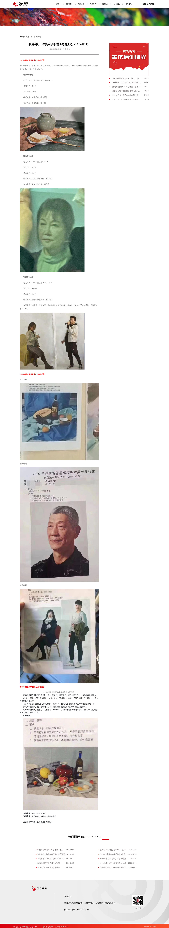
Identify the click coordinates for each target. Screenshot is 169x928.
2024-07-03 (147, 86)
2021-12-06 (132, 858)
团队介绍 (81, 4)
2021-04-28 (147, 99)
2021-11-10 (70, 863)
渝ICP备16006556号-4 (61, 927)
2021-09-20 (132, 867)
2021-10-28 (70, 867)
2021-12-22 (70, 854)
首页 (57, 4)
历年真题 (25, 37)
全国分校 (105, 4)
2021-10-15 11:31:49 (55, 49)
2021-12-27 (132, 850)
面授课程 (69, 4)
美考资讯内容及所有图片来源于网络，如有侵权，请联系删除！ (90, 903)
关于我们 (129, 4)
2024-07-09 (147, 78)
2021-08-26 (147, 95)
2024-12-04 (70, 850)
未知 (68, 49)
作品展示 (93, 4)
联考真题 (37, 37)
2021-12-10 (70, 858)
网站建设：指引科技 (150, 927)
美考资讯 (117, 4)
